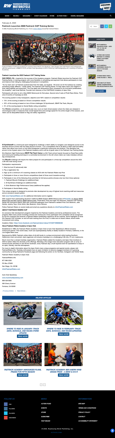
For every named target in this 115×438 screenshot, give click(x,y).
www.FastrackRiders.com (15, 196)
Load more (100, 91)
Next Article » (21, 291)
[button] (110, 16)
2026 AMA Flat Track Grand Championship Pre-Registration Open (105, 84)
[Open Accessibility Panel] (112, 431)
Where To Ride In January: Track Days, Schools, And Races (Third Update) (22, 331)
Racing (16, 16)
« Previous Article (8, 291)
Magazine (27, 16)
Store (52, 16)
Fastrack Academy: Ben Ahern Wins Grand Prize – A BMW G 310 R (63, 371)
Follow (35, 408)
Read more (22, 336)
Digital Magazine (77, 16)
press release (38, 28)
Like (36, 404)
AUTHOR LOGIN (56, 432)
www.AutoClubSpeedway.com (12, 278)
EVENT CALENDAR (40, 16)
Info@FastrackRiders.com (64, 207)
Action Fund (62, 16)
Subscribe (34, 417)
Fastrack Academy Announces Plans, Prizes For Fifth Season (22, 371)
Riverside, (67, 199)
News (8, 16)
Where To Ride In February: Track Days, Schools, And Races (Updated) (63, 330)
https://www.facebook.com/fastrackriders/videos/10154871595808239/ (38, 223)
